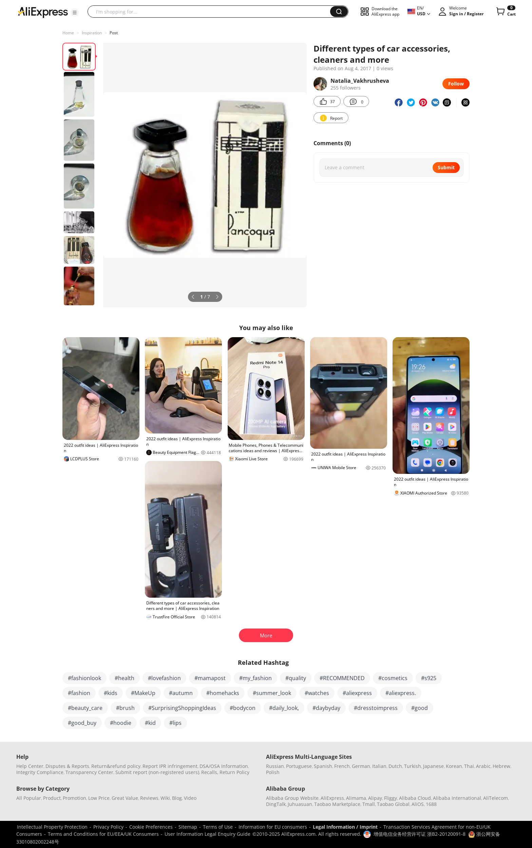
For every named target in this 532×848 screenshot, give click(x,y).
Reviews (149, 798)
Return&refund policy (115, 766)
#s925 (428, 678)
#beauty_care (85, 708)
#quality (295, 678)
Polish (273, 772)
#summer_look (272, 693)
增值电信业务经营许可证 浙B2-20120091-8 (420, 834)
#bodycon (242, 708)
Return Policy (234, 772)
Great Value (125, 798)
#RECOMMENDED (342, 678)
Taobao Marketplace (337, 804)
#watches (317, 693)
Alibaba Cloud (415, 798)
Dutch (395, 766)
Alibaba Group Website (292, 798)
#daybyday (326, 708)
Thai (469, 766)
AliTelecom (495, 798)
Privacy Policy (108, 827)
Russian (275, 766)
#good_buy (82, 723)
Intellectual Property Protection (52, 827)
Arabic (483, 766)
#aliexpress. (400, 693)
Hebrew (501, 766)
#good (419, 708)
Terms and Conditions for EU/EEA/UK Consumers (103, 834)
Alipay (375, 798)
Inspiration (92, 33)
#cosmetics (392, 678)
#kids (110, 693)
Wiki (165, 798)
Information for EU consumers (273, 827)
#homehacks (222, 693)
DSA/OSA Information (224, 766)
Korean (454, 766)
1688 (431, 804)
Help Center (29, 766)
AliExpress (332, 798)
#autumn (181, 693)
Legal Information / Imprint (345, 827)
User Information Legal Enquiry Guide (207, 834)
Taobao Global (393, 804)
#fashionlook (84, 678)
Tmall (368, 804)
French (342, 766)
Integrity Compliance (39, 772)
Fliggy (390, 798)
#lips (175, 723)
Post (114, 33)
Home (68, 33)
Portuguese (299, 766)
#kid (150, 723)
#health (124, 678)
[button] (75, 12)
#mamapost (210, 678)
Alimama (356, 798)
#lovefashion (164, 678)
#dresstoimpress (376, 708)
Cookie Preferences (151, 827)
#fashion (79, 693)
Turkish (412, 766)
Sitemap (187, 827)
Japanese (433, 766)
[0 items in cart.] (505, 11)
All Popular (28, 798)
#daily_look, (284, 708)
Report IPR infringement (169, 766)
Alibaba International (457, 798)
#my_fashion (255, 678)
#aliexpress (357, 693)
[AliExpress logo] (42, 12)
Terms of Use (218, 827)
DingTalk (276, 804)
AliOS (418, 804)
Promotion (74, 798)
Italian (379, 766)
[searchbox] (211, 11)
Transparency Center (89, 772)
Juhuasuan (300, 804)
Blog (177, 798)
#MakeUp (143, 693)
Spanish (323, 766)
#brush (125, 708)
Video (190, 798)
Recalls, (209, 772)
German (361, 766)
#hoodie (120, 723)
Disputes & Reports (67, 766)
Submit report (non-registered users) (157, 772)
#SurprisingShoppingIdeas (182, 708)
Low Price (99, 798)
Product (52, 798)
